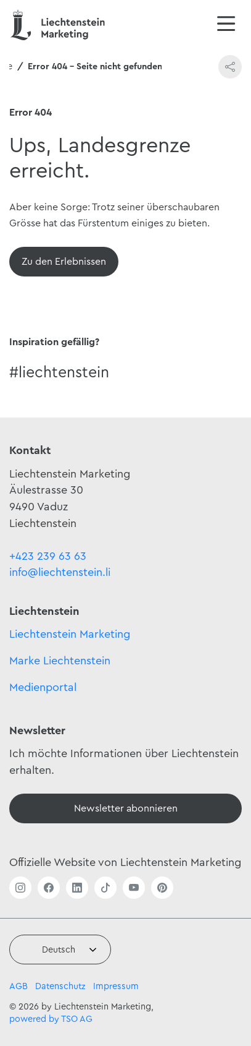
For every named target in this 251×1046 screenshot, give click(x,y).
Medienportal (42, 687)
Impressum (116, 986)
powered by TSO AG (51, 1019)
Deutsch (58, 949)
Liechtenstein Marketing (69, 634)
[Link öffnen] (20, 888)
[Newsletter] (125, 808)
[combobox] (60, 949)
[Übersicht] (63, 262)
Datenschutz (60, 986)
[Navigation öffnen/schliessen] (226, 24)
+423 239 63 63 (47, 556)
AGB (18, 986)
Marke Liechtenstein (59, 660)
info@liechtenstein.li (59, 572)
